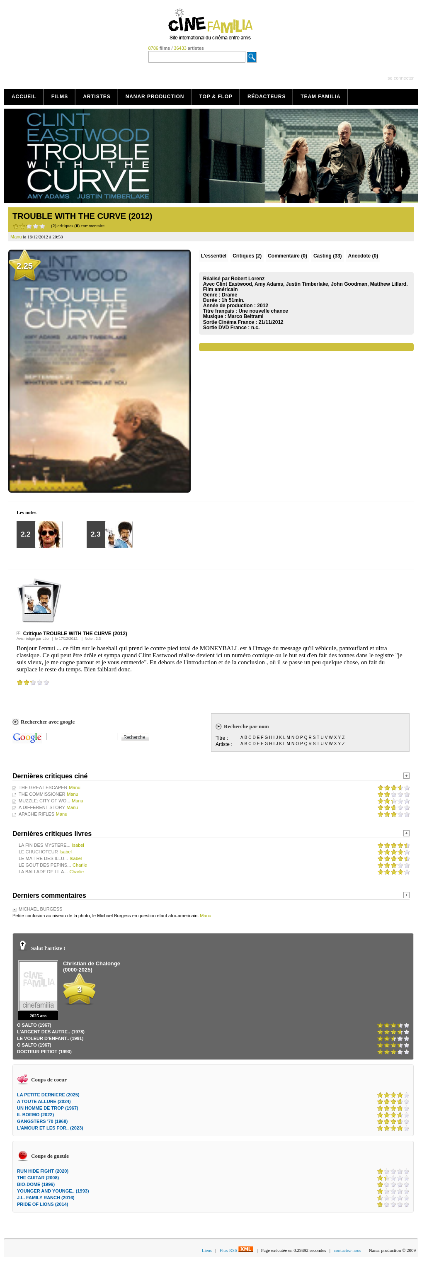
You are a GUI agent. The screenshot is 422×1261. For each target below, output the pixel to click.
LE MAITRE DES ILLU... (43, 858)
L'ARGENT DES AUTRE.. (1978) (51, 1031)
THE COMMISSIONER (42, 794)
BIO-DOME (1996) (36, 1184)
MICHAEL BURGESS (40, 908)
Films (59, 97)
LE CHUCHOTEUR (38, 851)
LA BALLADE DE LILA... (43, 871)
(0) (287, 256)
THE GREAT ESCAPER (43, 787)
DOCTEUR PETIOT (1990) (44, 1051)
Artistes (97, 97)
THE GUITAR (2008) (38, 1177)
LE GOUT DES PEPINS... (45, 865)
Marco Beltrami (246, 316)
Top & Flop (216, 97)
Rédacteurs (266, 97)
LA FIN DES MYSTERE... (44, 845)
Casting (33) (327, 256)
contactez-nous (347, 1250)
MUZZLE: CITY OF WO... (44, 800)
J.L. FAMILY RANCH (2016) (46, 1197)
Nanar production (155, 97)
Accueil (24, 97)
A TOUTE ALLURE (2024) (44, 1101)
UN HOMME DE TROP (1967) (47, 1108)
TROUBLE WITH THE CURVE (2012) (82, 216)
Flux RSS (236, 1250)
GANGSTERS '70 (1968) (42, 1121)
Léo (45, 639)
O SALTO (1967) (34, 1025)
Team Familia (320, 97)
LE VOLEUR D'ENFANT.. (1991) (50, 1038)
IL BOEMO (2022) (35, 1114)
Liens (207, 1250)
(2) (247, 256)
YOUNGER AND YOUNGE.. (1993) (53, 1190)
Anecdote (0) (363, 256)
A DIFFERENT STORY (42, 807)
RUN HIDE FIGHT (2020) (42, 1171)
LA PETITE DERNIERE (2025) (48, 1094)
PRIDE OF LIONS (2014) (42, 1204)
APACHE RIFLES (36, 814)
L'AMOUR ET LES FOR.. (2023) (50, 1127)
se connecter (401, 77)
